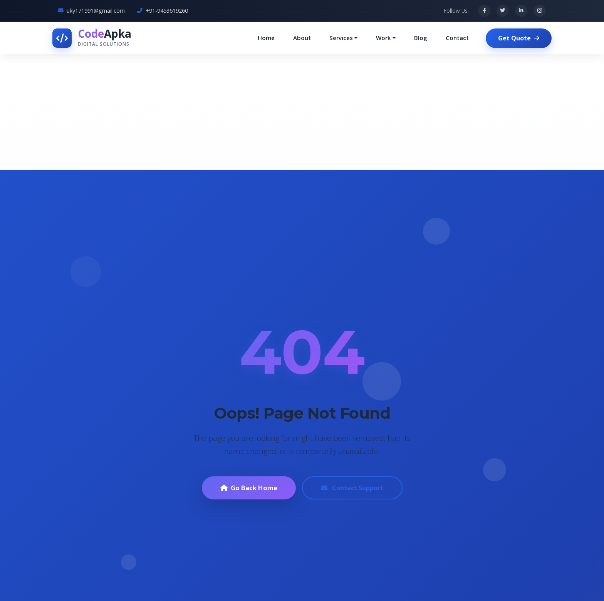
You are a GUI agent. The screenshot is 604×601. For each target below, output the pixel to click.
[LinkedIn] (521, 11)
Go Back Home (248, 487)
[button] (343, 38)
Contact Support (352, 488)
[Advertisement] (302, 112)
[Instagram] (540, 11)
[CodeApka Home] (91, 38)
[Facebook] (484, 11)
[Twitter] (503, 11)
